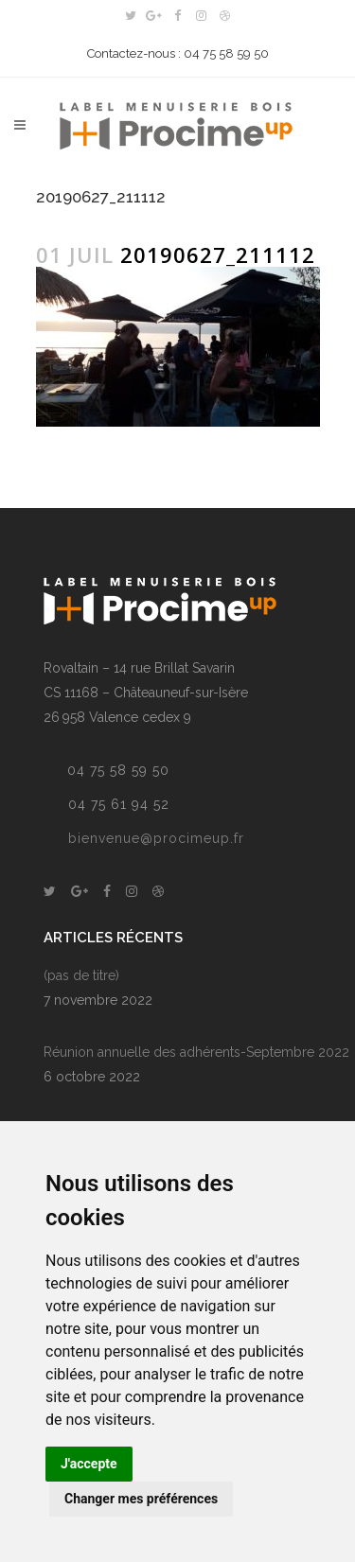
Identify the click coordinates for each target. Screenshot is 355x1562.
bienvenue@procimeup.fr (156, 838)
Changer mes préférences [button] (141, 1498)
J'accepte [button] (89, 1463)
